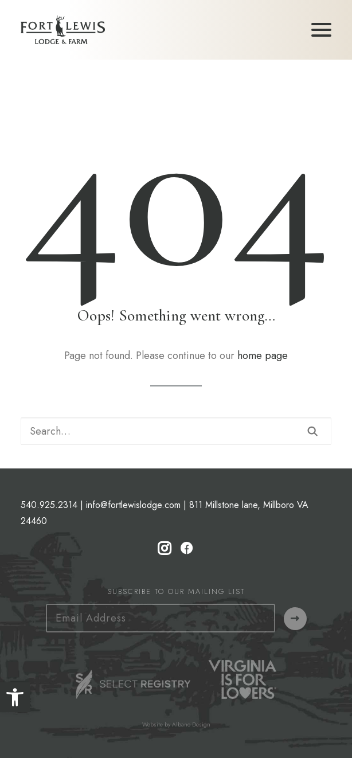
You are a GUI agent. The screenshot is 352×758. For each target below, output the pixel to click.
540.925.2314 (49, 504)
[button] (15, 697)
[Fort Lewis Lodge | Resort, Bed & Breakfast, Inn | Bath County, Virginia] (63, 29)
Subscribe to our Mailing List (176, 591)
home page (262, 355)
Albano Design (191, 724)
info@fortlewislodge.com (133, 504)
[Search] (176, 431)
